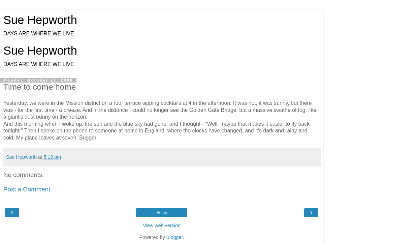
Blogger (174, 237)
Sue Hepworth (40, 19)
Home (161, 212)
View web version (162, 225)
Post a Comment (26, 189)
